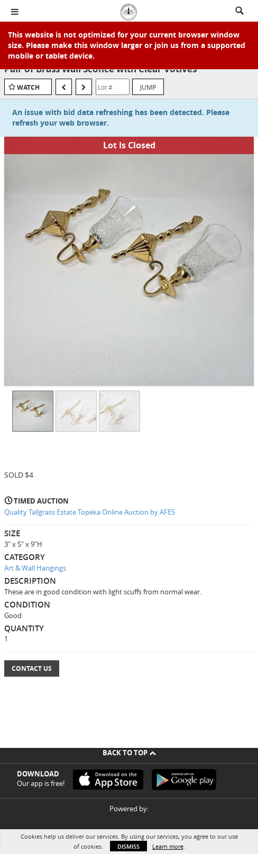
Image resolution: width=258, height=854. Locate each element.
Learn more (167, 846)
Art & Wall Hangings (35, 568)
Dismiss (128, 846)
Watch (28, 87)
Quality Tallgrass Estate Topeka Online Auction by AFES (89, 512)
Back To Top (129, 752)
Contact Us (32, 668)
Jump (148, 87)
